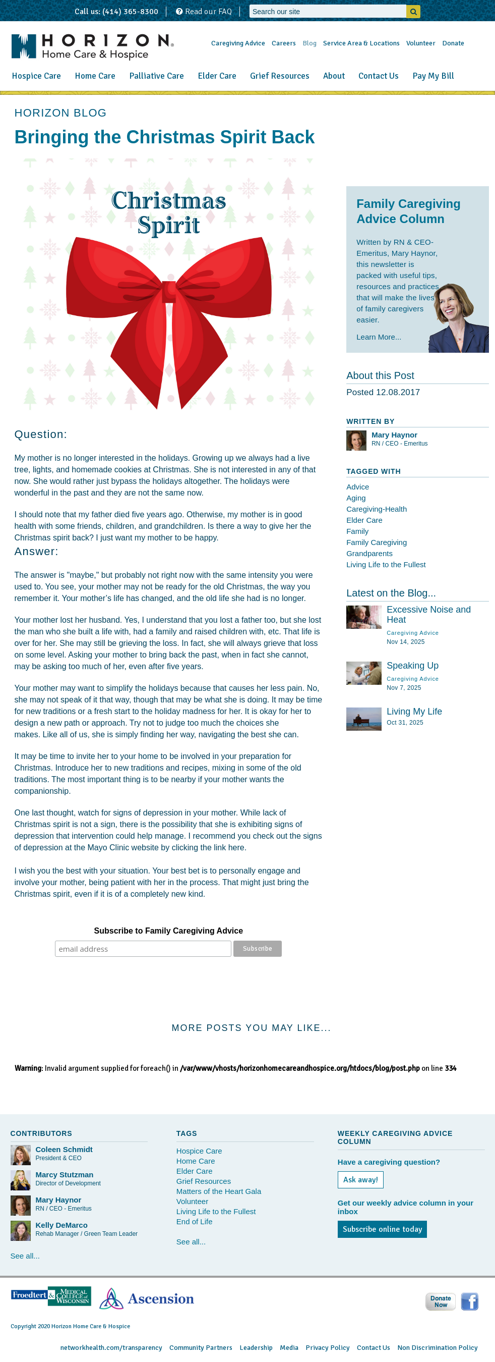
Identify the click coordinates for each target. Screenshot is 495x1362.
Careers (284, 43)
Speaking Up (413, 666)
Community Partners (200, 1347)
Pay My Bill (433, 76)
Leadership (256, 1347)
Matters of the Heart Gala (218, 1191)
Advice (357, 486)
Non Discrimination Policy (437, 1347)
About (334, 76)
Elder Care (217, 76)
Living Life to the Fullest (386, 564)
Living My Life (414, 711)
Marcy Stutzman (65, 1174)
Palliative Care (156, 76)
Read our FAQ (204, 12)
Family (357, 531)
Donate (453, 43)
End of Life (194, 1221)
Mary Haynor (394, 434)
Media (289, 1347)
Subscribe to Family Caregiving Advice (168, 931)
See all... (25, 1255)
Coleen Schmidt (64, 1149)
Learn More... (378, 337)
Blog (309, 43)
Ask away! (360, 1180)
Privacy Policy (327, 1347)
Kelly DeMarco (62, 1225)
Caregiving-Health (376, 509)
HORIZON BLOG (61, 112)
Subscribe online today (382, 1229)
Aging (355, 498)
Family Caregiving (376, 542)
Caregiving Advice (238, 43)
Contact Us (378, 76)
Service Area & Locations (361, 43)
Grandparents (369, 553)
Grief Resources (280, 76)
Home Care (95, 76)
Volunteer (421, 43)
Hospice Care (36, 76)
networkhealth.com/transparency (111, 1347)
